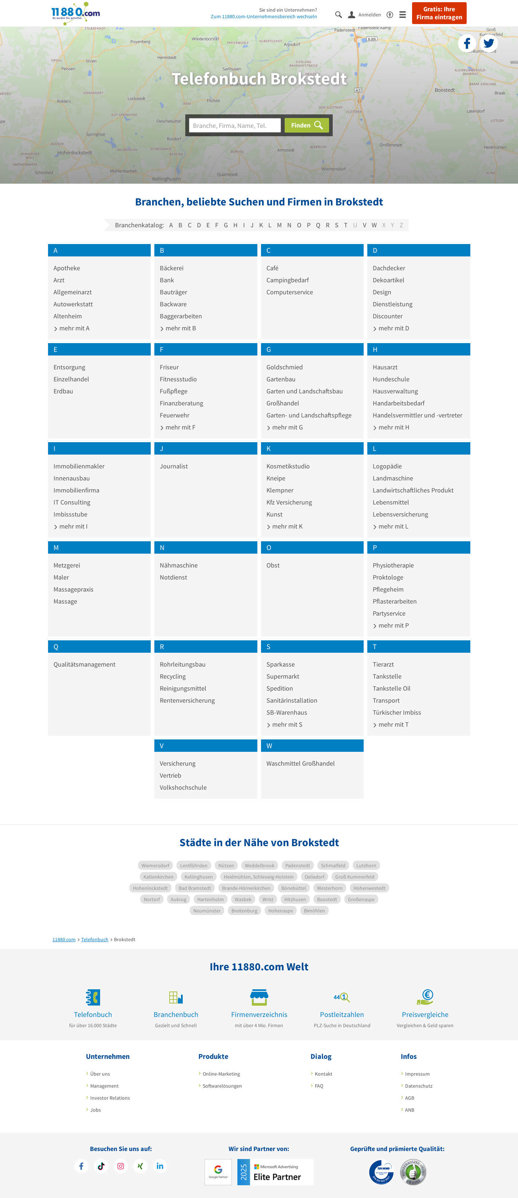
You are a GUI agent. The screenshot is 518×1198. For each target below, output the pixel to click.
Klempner (279, 490)
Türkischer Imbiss (397, 712)
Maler (61, 577)
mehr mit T (391, 724)
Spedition (279, 688)
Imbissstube (70, 514)
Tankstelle (387, 676)
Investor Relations (110, 1098)
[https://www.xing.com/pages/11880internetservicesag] (140, 1167)
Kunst (274, 514)
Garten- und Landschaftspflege (309, 415)
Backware (173, 304)
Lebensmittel (391, 502)
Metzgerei (67, 565)
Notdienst (173, 577)
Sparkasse (280, 664)
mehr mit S (284, 724)
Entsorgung (69, 367)
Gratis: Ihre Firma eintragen (439, 13)
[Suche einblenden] (341, 14)
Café (272, 268)
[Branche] (235, 125)
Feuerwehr (174, 415)
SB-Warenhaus (286, 712)
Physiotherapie (393, 565)
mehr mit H (391, 427)
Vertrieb (170, 775)
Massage (65, 601)
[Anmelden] (367, 14)
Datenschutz (418, 1086)
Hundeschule (391, 379)
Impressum (417, 1074)
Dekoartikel (388, 280)
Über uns (100, 1074)
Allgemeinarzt (73, 292)
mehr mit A (72, 328)
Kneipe (275, 478)
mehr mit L (390, 526)
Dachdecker (389, 268)
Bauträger (173, 292)
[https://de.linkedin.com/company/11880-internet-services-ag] (160, 1167)
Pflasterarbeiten (395, 601)
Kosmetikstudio (288, 466)
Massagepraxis (74, 589)
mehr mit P (391, 625)
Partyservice (389, 613)
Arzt (59, 280)
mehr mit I (71, 526)
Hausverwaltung (395, 391)
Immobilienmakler (79, 466)
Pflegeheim (388, 589)
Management (104, 1086)
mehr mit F (177, 427)
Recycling (173, 676)
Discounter (388, 316)
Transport (386, 700)
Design (382, 292)
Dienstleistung (392, 304)
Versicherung (177, 763)
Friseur (169, 367)
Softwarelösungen (222, 1086)
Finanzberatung (181, 403)
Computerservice (289, 292)
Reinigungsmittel (183, 688)
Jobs (95, 1110)
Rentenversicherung (187, 700)
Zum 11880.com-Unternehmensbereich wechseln (264, 16)
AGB (409, 1098)
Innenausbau (72, 478)
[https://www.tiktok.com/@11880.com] (101, 1167)
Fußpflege (173, 391)
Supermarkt (282, 676)
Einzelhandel (71, 379)
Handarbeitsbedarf (398, 403)
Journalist (174, 466)
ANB (409, 1110)
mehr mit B (178, 328)
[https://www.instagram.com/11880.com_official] (121, 1167)
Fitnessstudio (178, 379)
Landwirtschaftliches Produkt (413, 490)
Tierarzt (383, 664)
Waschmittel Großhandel (300, 763)
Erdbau (63, 391)
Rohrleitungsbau (183, 664)
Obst (273, 565)
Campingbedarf (287, 280)
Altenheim (68, 316)
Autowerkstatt (73, 304)
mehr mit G (284, 427)
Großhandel (282, 403)
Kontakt (323, 1074)
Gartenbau (281, 379)
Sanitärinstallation (291, 700)
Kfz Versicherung (289, 502)
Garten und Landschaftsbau (304, 391)
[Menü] (405, 14)
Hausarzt (385, 367)
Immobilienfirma (76, 490)
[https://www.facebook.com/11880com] (81, 1167)
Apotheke (67, 268)
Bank (167, 280)
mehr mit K (284, 526)
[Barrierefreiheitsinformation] (393, 14)
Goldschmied (284, 367)
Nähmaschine (179, 565)
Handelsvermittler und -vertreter (417, 415)
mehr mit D (391, 328)
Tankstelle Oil (392, 688)
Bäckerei (171, 268)
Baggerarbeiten (181, 316)
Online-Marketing (221, 1074)
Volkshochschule (183, 787)
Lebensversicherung (400, 514)
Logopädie (387, 466)
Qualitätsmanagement (84, 664)
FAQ (319, 1086)
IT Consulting (72, 502)
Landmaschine (393, 478)
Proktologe (388, 577)
